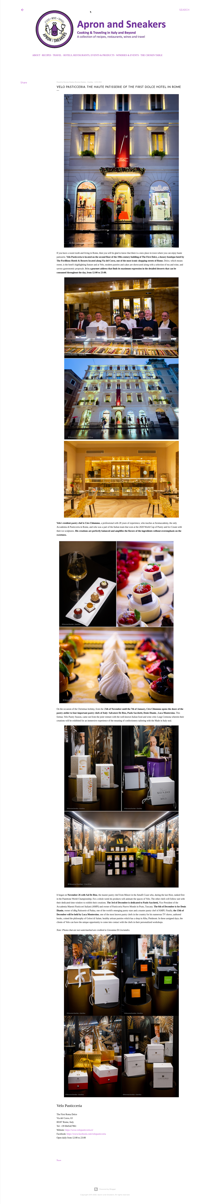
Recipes (46, 55)
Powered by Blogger (105, 1189)
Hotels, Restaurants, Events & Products (89, 55)
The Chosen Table (151, 55)
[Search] (184, 10)
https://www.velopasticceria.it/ (79, 1130)
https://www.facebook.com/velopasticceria (86, 1134)
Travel (57, 55)
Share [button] (24, 82)
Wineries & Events (127, 55)
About (36, 55)
